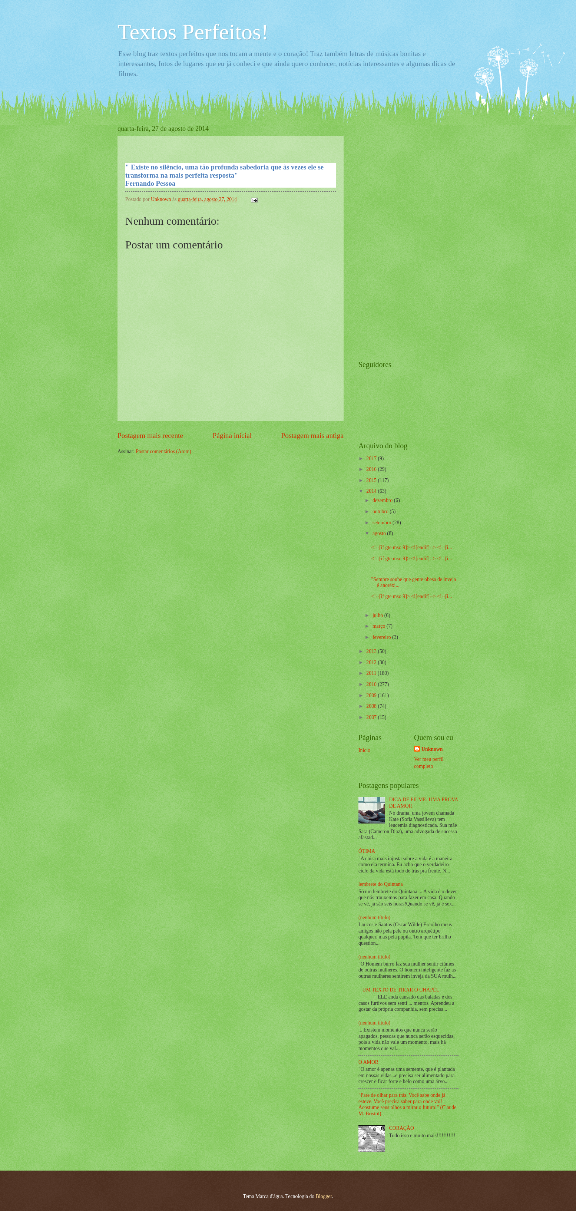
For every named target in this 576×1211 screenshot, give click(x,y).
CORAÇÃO (401, 1128)
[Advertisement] (388, 236)
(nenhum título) (374, 917)
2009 (372, 695)
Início (364, 750)
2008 (372, 706)
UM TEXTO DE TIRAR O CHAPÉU (401, 990)
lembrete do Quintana (380, 884)
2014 (372, 491)
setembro (383, 522)
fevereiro (382, 637)
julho (378, 615)
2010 (372, 684)
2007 (372, 717)
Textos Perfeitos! (192, 32)
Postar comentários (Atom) (163, 451)
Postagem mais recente (150, 435)
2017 (372, 458)
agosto (380, 533)
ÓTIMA (366, 851)
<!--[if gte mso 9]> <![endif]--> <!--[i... (411, 547)
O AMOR (368, 1062)
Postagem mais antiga (312, 435)
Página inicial (232, 435)
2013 (372, 651)
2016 (372, 469)
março (380, 626)
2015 (372, 480)
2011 (372, 673)
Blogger (324, 1196)
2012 (372, 662)
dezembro (383, 500)
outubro (381, 511)
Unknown (432, 749)
